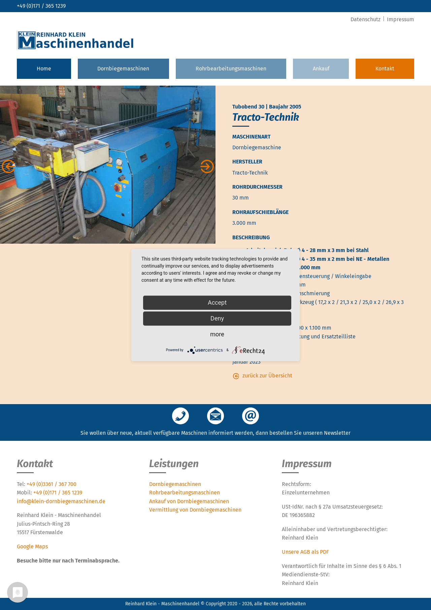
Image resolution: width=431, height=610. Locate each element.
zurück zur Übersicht (267, 375)
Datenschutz (366, 19)
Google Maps (32, 546)
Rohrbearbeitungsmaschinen (231, 68)
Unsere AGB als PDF (305, 552)
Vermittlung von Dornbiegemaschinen (195, 510)
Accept (217, 302)
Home (44, 68)
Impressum (400, 19)
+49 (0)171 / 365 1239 (41, 6)
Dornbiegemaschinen (123, 68)
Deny (217, 318)
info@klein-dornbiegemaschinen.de (61, 501)
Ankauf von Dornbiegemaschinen (189, 501)
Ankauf (321, 68)
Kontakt (384, 68)
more (217, 334)
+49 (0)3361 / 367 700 (51, 484)
